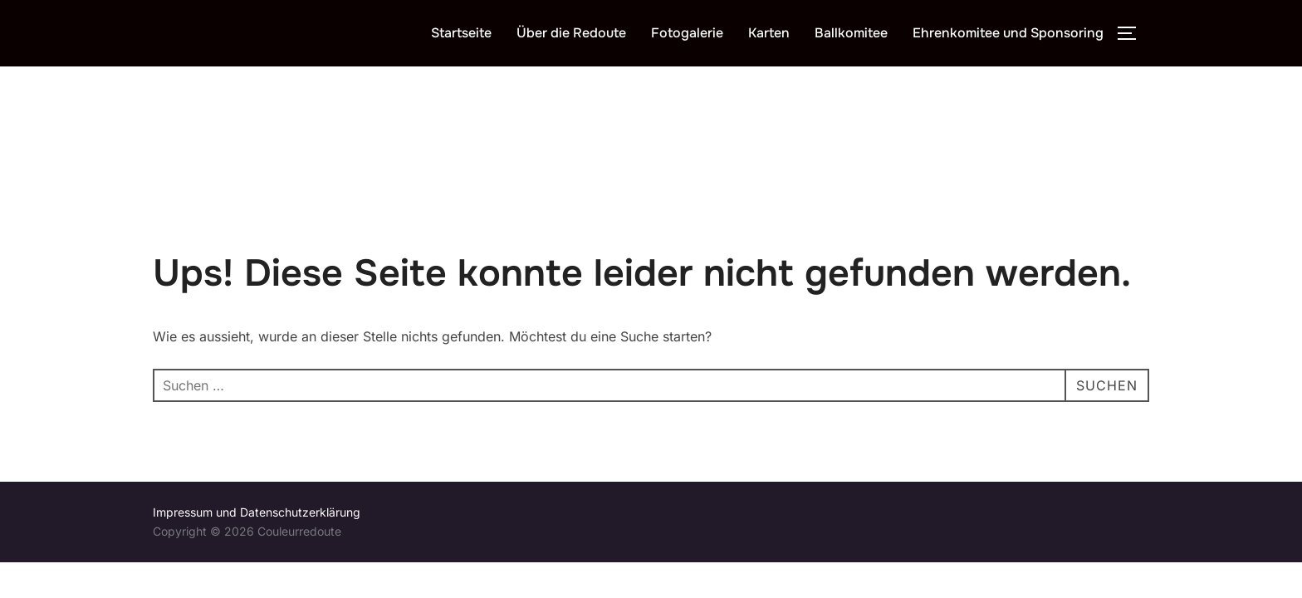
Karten (769, 33)
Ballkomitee (851, 33)
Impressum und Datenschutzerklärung (256, 446)
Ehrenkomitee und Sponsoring (1008, 33)
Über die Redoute (571, 33)
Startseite (461, 33)
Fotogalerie (687, 33)
